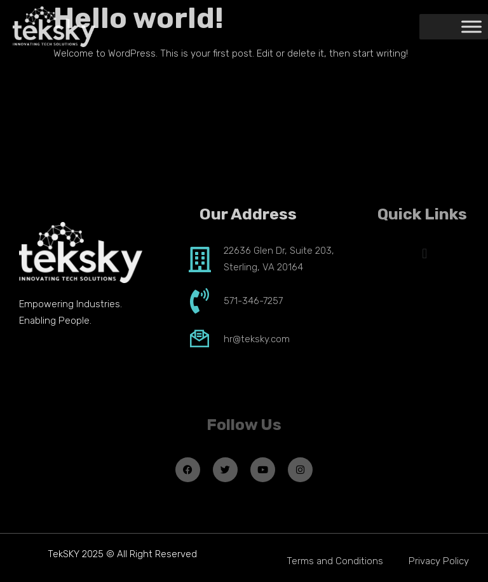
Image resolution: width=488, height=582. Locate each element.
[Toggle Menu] (471, 27)
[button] (425, 253)
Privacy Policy (439, 561)
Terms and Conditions (335, 561)
